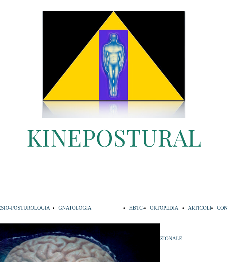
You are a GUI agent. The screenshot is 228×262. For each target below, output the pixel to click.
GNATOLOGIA (74, 208)
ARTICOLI (199, 208)
